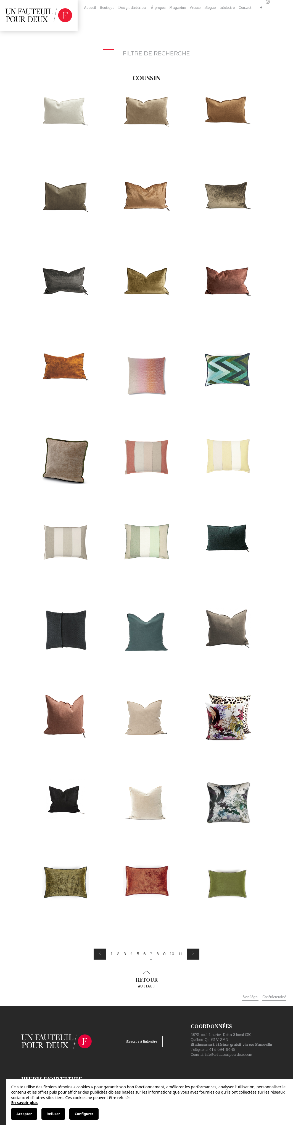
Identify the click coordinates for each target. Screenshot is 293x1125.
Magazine (177, 7)
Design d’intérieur (132, 7)
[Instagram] (267, 7)
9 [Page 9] (164, 954)
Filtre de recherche (146, 53)
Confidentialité (274, 997)
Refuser (53, 1113)
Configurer (84, 1113)
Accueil (90, 7)
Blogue (210, 7)
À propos (158, 7)
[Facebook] (261, 7)
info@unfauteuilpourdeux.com (228, 1054)
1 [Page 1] (112, 954)
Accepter (24, 1113)
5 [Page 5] (138, 954)
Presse (194, 7)
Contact (245, 7)
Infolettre (227, 7)
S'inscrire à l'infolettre (141, 1041)
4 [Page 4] (131, 954)
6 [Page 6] (144, 954)
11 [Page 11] (180, 954)
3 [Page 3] (125, 954)
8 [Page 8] (158, 954)
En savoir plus (24, 1102)
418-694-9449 (222, 1049)
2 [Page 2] (118, 954)
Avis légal (250, 997)
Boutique (107, 7)
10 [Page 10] (172, 954)
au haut (146, 979)
